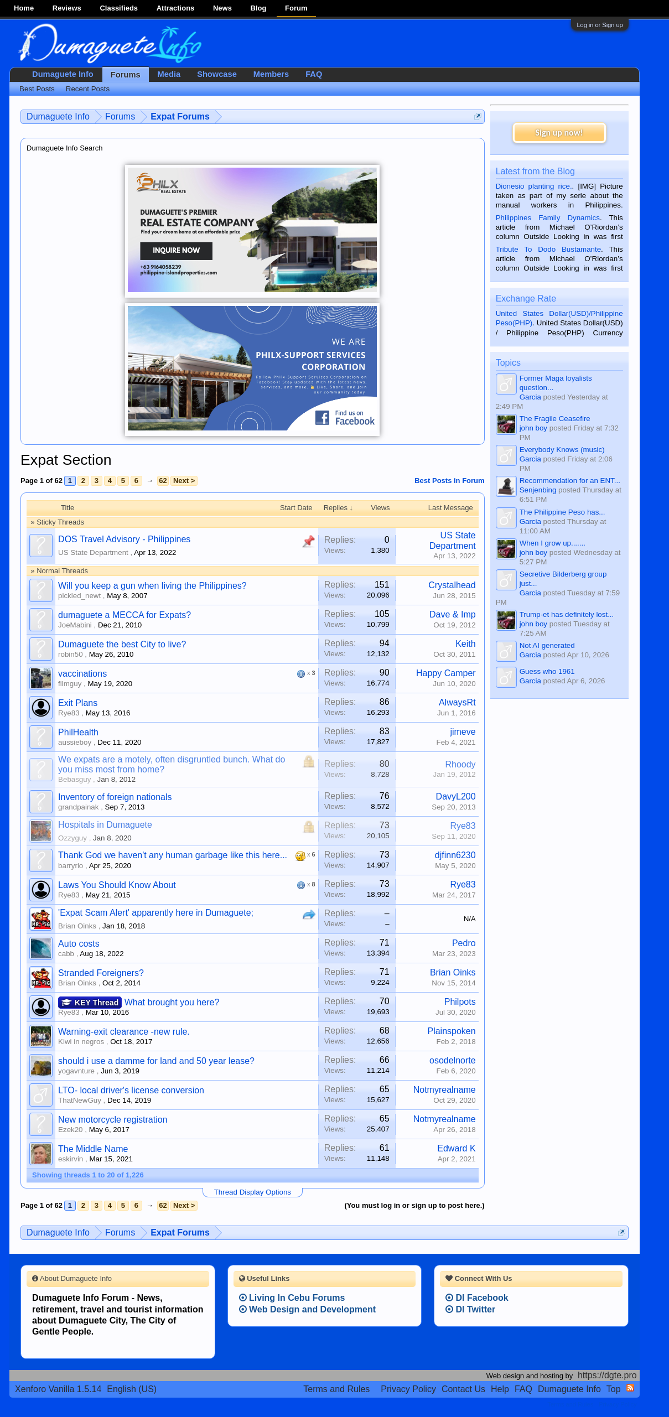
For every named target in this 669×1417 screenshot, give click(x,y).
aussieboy (74, 742)
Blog (259, 8)
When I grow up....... (552, 543)
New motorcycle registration (112, 1119)
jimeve (462, 731)
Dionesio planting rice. (534, 186)
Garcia (530, 397)
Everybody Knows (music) (562, 449)
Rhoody (460, 764)
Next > (184, 480)
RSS (630, 1388)
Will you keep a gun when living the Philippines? (152, 585)
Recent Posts (88, 89)
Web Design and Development (307, 1309)
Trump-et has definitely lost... (567, 614)
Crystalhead (451, 585)
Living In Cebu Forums (292, 1297)
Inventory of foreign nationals (115, 797)
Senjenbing (538, 490)
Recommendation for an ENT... (570, 480)
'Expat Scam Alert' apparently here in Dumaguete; (155, 912)
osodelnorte (452, 1060)
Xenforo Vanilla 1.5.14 (58, 1389)
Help (500, 1389)
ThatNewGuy (79, 1100)
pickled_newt (79, 595)
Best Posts (37, 89)
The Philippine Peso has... (562, 512)
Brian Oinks (77, 926)
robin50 (70, 654)
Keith (465, 643)
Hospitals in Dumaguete (105, 824)
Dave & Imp (452, 614)
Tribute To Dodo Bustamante (548, 249)
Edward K (456, 1148)
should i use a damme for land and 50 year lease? (156, 1061)
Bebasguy (74, 779)
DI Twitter (470, 1309)
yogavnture (76, 1071)
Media (169, 74)
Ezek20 (70, 1129)
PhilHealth (78, 732)
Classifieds (119, 8)
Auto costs (79, 943)
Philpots (460, 1001)
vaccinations (82, 673)
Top (613, 1389)
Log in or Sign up (600, 25)
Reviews (67, 8)
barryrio (70, 865)
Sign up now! (559, 132)
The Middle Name (93, 1149)
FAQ (313, 74)
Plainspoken (451, 1031)
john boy (533, 428)
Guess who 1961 (547, 671)
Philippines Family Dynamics (548, 218)
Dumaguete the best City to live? (122, 644)
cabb (66, 953)
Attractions (176, 8)
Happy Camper (446, 673)
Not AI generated (547, 645)
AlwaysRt (457, 702)
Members (271, 74)
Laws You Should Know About (117, 885)
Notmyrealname (444, 1089)
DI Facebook (477, 1297)
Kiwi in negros (81, 1041)
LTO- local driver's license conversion (131, 1090)
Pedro (464, 943)
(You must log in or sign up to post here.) (414, 1205)
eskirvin (70, 1159)
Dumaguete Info (63, 74)
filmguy (69, 683)
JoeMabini (75, 625)
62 (163, 480)
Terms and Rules (336, 1389)
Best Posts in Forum (449, 480)
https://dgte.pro (607, 1375)
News (222, 8)
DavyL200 (456, 796)
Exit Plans (77, 703)
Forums (126, 74)
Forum (296, 8)
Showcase (217, 74)
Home (24, 8)
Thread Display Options (252, 1192)
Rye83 (69, 713)
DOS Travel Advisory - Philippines (124, 539)
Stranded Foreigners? (101, 973)
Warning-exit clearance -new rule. (124, 1031)
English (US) (132, 1389)
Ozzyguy (72, 838)
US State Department (93, 552)
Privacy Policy (408, 1389)
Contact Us (463, 1389)
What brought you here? (172, 1002)
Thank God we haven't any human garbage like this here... (172, 855)
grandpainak (78, 807)
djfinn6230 (455, 855)
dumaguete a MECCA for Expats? (124, 615)
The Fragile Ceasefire (555, 418)
